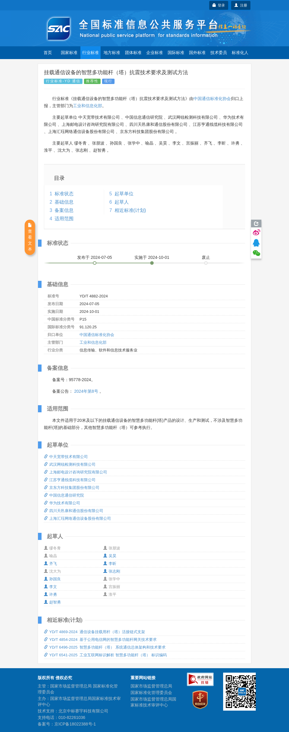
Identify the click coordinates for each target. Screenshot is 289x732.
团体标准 (133, 52)
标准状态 (64, 193)
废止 (206, 257)
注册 (240, 5)
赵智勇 (52, 602)
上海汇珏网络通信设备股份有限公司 (77, 518)
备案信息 (64, 210)
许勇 (50, 594)
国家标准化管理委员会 (151, 692)
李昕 (109, 563)
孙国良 (52, 579)
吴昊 (109, 556)
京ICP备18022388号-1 (75, 724)
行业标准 (90, 52)
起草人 (122, 202)
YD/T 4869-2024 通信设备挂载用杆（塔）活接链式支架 (94, 632)
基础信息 (64, 202)
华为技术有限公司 (62, 503)
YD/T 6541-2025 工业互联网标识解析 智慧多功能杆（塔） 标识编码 (105, 655)
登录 (218, 5)
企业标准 (154, 52)
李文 (50, 586)
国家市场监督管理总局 (151, 686)
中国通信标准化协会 (212, 98)
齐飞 (50, 563)
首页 (48, 52)
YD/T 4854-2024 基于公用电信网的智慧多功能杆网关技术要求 (100, 639)
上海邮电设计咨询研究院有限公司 (75, 472)
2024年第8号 (86, 391)
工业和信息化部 (87, 105)
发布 (94, 257)
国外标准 (197, 52)
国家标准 (69, 52)
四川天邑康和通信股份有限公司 (73, 510)
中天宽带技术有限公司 (66, 456)
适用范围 (64, 218)
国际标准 (176, 52)
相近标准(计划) (130, 210)
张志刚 (111, 571)
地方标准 (112, 52)
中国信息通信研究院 (64, 495)
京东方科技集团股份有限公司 (71, 487)
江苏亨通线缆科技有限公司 (70, 480)
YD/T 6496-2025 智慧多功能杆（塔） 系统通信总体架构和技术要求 (105, 647)
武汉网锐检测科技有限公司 (70, 464)
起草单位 (124, 193)
